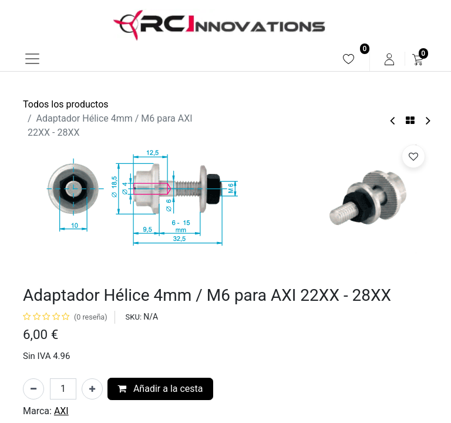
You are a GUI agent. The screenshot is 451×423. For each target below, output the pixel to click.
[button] (413, 156)
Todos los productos (66, 104)
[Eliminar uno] (33, 389)
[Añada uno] (92, 389)
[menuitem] (348, 59)
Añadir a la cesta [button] (160, 388)
